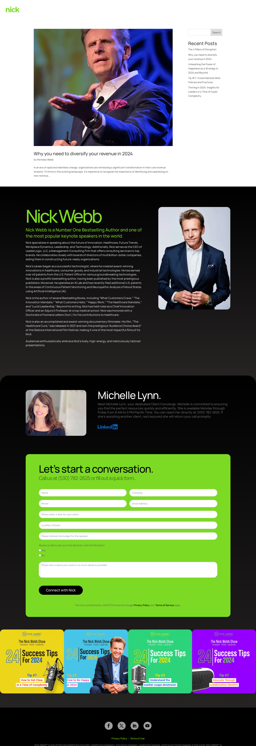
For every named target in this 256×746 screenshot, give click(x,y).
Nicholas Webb (45, 159)
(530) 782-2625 (227, 8)
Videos (174, 8)
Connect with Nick (61, 590)
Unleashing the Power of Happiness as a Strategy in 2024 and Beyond (203, 68)
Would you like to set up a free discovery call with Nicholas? (71, 545)
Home (146, 8)
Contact (244, 8)
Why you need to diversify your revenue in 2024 (83, 153)
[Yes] (40, 550)
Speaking (160, 8)
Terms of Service (164, 605)
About (209, 8)
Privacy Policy (142, 605)
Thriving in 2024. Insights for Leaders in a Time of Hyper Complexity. (203, 91)
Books (184, 8)
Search (216, 32)
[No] (40, 555)
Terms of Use (137, 738)
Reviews (196, 8)
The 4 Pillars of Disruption (202, 49)
